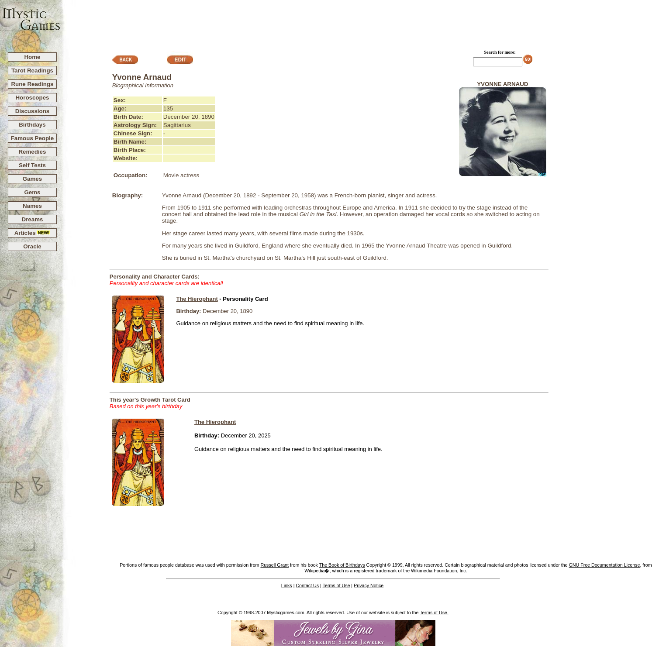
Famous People (32, 138)
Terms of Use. (434, 612)
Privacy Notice (368, 585)
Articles (32, 233)
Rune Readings (32, 84)
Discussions (32, 111)
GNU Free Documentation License (604, 565)
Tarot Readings (32, 70)
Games (32, 179)
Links (286, 585)
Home (32, 57)
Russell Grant (274, 565)
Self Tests (32, 165)
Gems (32, 192)
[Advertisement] (363, 22)
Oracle (32, 246)
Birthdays (32, 124)
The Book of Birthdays (342, 565)
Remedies (32, 151)
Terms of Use (336, 585)
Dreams (32, 219)
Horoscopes (32, 97)
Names (32, 206)
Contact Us (307, 585)
